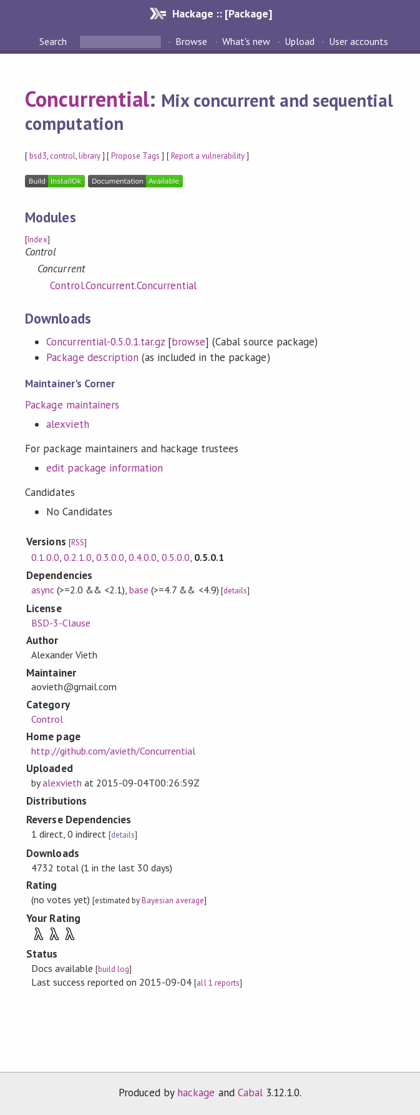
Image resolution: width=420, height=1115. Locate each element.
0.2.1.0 (78, 557)
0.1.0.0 (45, 557)
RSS (77, 542)
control (63, 156)
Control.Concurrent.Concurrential (123, 285)
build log (113, 969)
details (235, 590)
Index (37, 239)
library (89, 156)
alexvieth (67, 424)
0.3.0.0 (110, 557)
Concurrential (87, 98)
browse (188, 342)
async (42, 589)
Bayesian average (172, 900)
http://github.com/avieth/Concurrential (113, 751)
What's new (246, 41)
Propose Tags (135, 156)
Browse (191, 41)
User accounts (358, 41)
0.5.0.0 (176, 557)
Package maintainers (72, 405)
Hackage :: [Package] (222, 13)
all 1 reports (218, 983)
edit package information (104, 468)
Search (54, 41)
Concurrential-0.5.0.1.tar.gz (105, 342)
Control (47, 719)
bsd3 (37, 156)
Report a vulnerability (208, 156)
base (139, 589)
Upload (300, 41)
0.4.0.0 (143, 557)
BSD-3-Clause (60, 623)
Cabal (250, 1092)
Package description (92, 357)
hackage (196, 1092)
